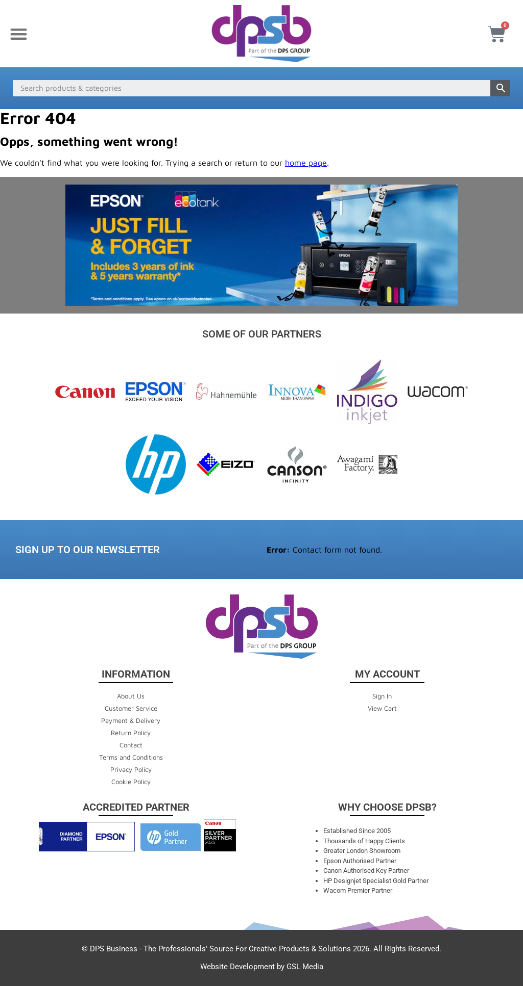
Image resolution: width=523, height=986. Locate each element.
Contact (131, 745)
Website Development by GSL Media (261, 966)
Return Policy (131, 733)
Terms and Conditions (131, 757)
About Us (131, 696)
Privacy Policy (131, 769)
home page (306, 162)
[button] (18, 33)
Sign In (382, 696)
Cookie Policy (131, 781)
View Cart (382, 708)
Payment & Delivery (130, 720)
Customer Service (131, 708)
